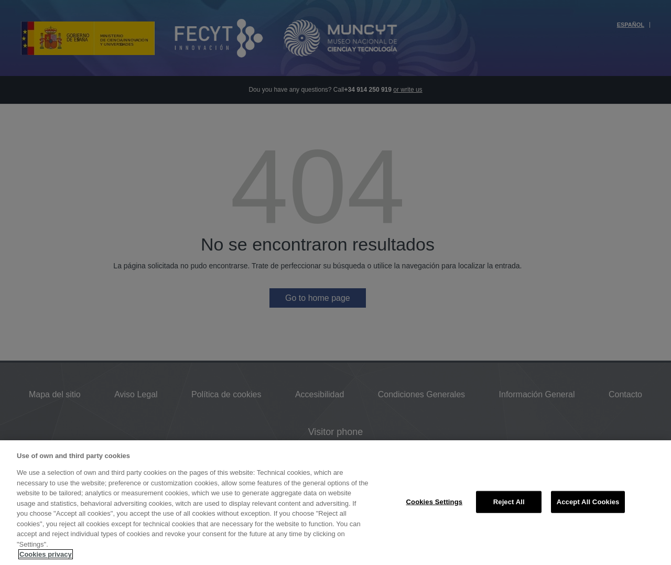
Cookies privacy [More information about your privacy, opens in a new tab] (45, 554)
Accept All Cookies (588, 502)
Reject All (509, 502)
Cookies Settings (434, 502)
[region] (335, 502)
